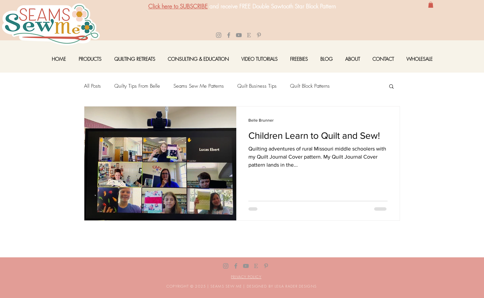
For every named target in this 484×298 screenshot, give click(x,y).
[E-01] (248, 35)
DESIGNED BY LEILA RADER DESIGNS (282, 286)
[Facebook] (228, 35)
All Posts (92, 86)
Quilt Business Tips (257, 86)
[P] (259, 35)
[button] (430, 5)
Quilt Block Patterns (310, 86)
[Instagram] (218, 35)
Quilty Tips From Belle (137, 86)
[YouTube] (238, 35)
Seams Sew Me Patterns (198, 86)
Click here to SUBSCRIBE (178, 6)
